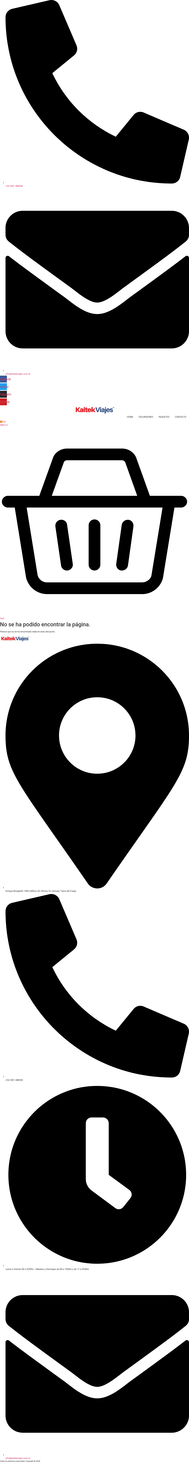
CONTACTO (180, 417)
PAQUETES (164, 417)
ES (3, 421)
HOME (130, 417)
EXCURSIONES (146, 417)
